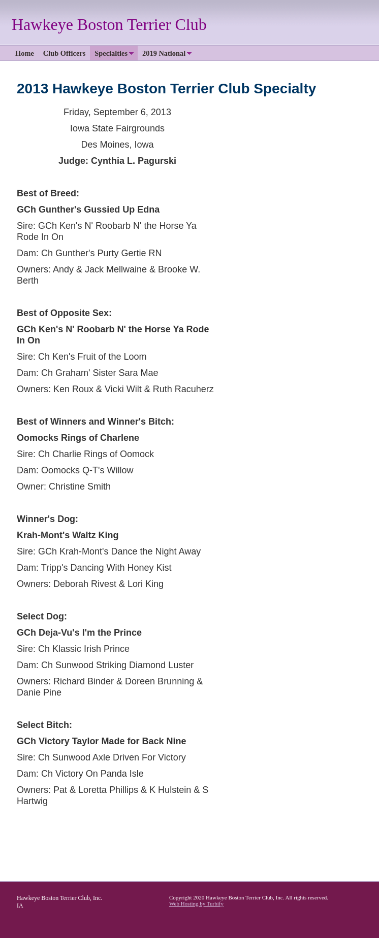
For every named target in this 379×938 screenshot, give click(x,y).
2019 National (163, 53)
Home (24, 53)
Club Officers (64, 53)
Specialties (111, 53)
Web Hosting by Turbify (196, 903)
